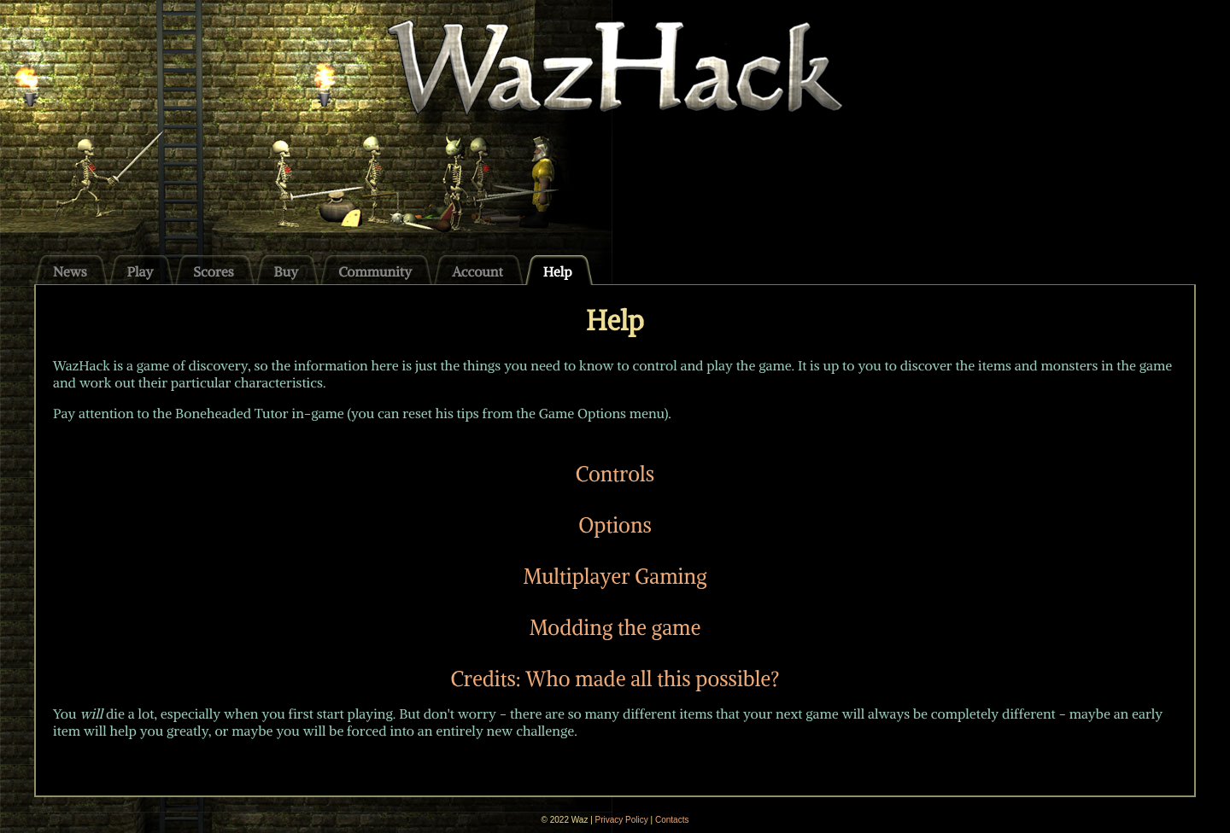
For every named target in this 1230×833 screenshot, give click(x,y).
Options (615, 525)
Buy (286, 271)
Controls (615, 473)
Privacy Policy (621, 819)
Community (375, 271)
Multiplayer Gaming (614, 576)
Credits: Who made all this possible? (614, 678)
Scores (213, 271)
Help (557, 271)
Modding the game (615, 627)
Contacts (671, 819)
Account (477, 271)
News (70, 271)
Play (140, 271)
